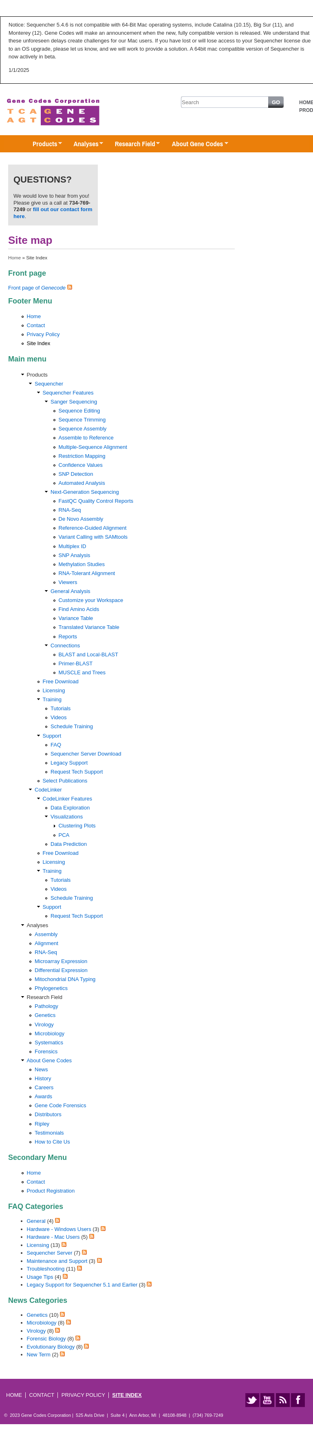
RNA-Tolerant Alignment (87, 573)
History (43, 1078)
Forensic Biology (46, 1339)
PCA (64, 835)
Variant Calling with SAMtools (93, 537)
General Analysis (70, 591)
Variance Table (76, 618)
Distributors (48, 1114)
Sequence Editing (79, 411)
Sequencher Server (50, 1253)
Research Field (133, 144)
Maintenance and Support (57, 1261)
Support (52, 736)
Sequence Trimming (82, 420)
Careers (44, 1087)
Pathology (46, 1006)
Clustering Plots (77, 826)
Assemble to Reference (86, 438)
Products (43, 144)
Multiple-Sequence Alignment (93, 447)
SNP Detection (76, 474)
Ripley (42, 1124)
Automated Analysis (82, 483)
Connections (65, 645)
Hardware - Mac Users (53, 1237)
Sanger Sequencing (74, 402)
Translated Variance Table (89, 627)
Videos (59, 717)
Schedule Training (72, 726)
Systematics (49, 1042)
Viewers (68, 582)
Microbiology (49, 1033)
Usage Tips (40, 1277)
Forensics (46, 1051)
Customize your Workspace (91, 600)
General (36, 1221)
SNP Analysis (74, 555)
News (41, 1069)
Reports (68, 636)
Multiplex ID (72, 546)
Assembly (46, 934)
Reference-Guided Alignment (93, 528)
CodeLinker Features (67, 799)
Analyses (84, 144)
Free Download (61, 681)
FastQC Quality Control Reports (96, 501)
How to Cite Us (52, 1142)
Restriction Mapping (82, 456)
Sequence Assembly (83, 429)
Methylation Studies (82, 564)
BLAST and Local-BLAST (88, 654)
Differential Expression (61, 970)
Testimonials (49, 1133)
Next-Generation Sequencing (85, 492)
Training (52, 699)
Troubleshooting (46, 1269)
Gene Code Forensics (60, 1105)
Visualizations (67, 817)
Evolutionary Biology (51, 1347)
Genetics (45, 1015)
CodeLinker (48, 790)
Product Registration (51, 1191)
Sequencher (49, 384)
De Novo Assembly (81, 519)
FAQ (56, 745)
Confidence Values (81, 465)
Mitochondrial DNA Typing (65, 979)
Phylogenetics (51, 988)
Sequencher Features (68, 393)
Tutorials (61, 708)
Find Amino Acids (79, 609)
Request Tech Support (77, 772)
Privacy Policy (43, 334)
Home (14, 257)
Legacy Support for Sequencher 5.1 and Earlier (82, 1285)
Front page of (37, 288)
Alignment (46, 943)
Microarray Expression (61, 961)
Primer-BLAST (76, 663)
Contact (36, 325)
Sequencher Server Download (86, 754)
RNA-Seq (70, 510)
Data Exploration (70, 808)
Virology (44, 1024)
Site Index (39, 343)
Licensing (54, 690)
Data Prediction (69, 844)
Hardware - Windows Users (59, 1229)
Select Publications (65, 781)
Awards (43, 1096)
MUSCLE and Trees (82, 672)
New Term (39, 1354)
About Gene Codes (195, 144)
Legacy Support (69, 763)
